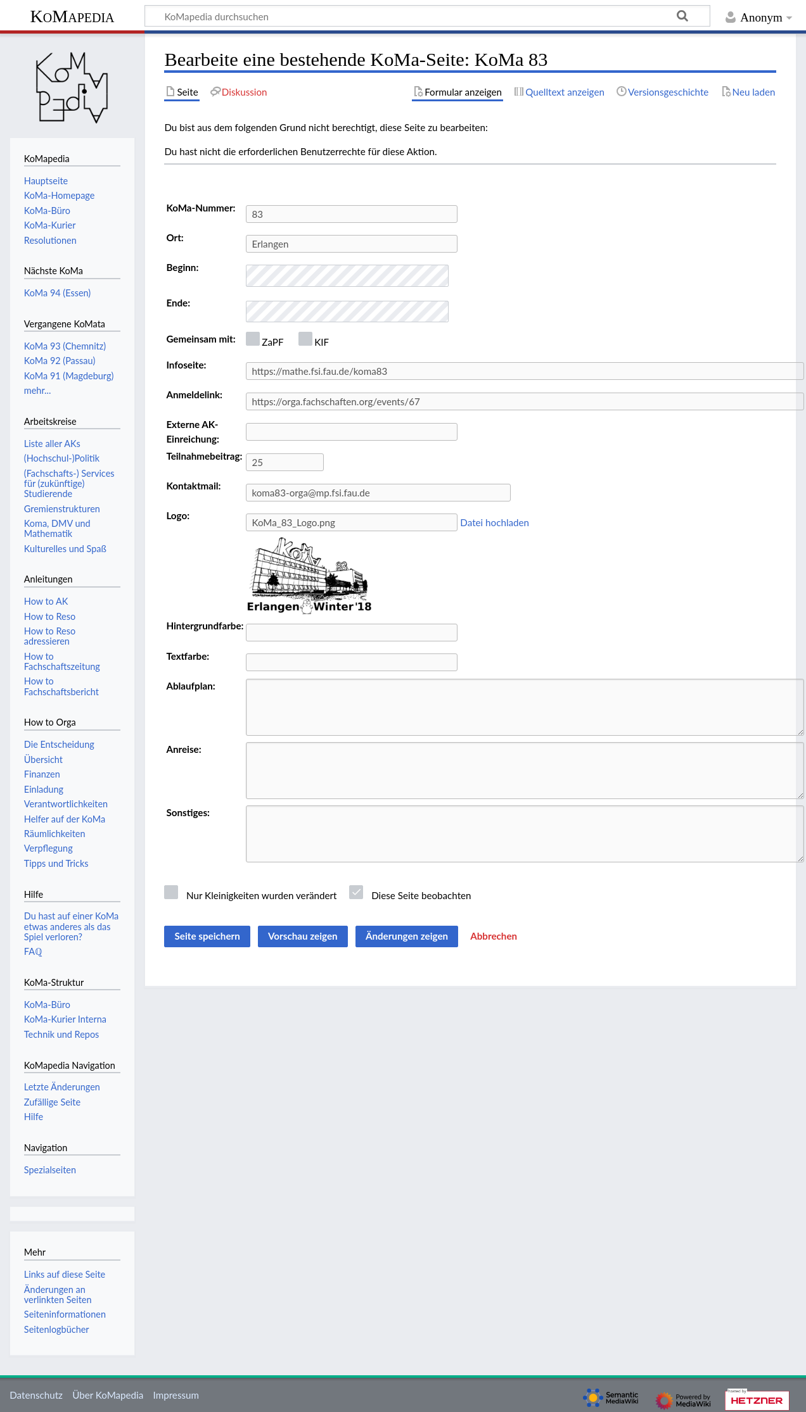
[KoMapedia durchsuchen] (427, 16)
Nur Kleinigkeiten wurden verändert (261, 895)
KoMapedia (72, 16)
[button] (493, 936)
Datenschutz (36, 1395)
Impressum (176, 1395)
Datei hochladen (494, 522)
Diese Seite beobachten (421, 895)
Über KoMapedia (107, 1395)
